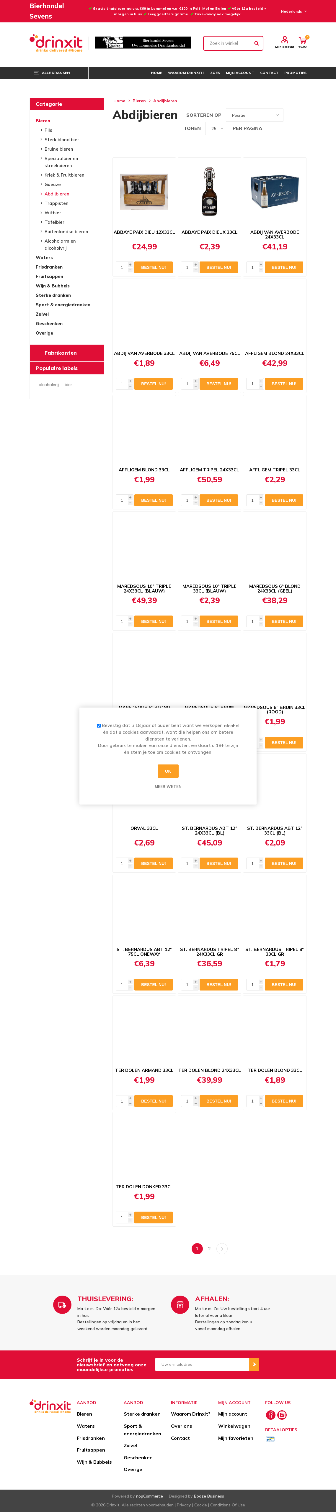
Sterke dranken (53, 295)
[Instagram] (282, 1415)
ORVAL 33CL (144, 828)
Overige (44, 333)
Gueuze (53, 184)
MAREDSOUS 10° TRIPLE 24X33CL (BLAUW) (144, 588)
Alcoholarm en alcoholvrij (60, 244)
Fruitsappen (49, 276)
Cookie (200, 1505)
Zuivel (42, 314)
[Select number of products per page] (216, 128)
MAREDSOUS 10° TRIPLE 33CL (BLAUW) (209, 588)
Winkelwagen (234, 1426)
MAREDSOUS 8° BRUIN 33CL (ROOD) (275, 710)
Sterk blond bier (62, 139)
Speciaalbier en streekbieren (61, 162)
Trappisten (56, 203)
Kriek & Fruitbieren (64, 175)
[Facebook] (270, 1415)
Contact (180, 1438)
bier (68, 384)
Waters (44, 257)
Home (119, 100)
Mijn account (284, 46)
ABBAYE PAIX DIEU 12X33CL (144, 232)
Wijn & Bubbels (53, 286)
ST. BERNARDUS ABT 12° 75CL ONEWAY (144, 952)
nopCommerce (149, 1496)
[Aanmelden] (202, 1364)
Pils (48, 130)
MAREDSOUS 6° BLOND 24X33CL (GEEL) (275, 588)
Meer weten (168, 786)
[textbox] (233, 43)
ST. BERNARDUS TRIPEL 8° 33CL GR (274, 952)
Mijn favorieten (235, 1438)
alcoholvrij (49, 384)
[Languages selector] (293, 11)
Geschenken (49, 323)
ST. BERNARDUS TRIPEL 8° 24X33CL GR (209, 952)
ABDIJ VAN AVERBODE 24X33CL (274, 234)
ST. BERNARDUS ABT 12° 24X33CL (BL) (209, 830)
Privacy (184, 1505)
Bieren (43, 121)
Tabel (290, 115)
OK (168, 771)
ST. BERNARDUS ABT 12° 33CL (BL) (275, 830)
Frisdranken (49, 267)
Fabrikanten (61, 352)
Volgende (222, 1248)
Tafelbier (54, 222)
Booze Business (209, 1496)
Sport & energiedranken (63, 304)
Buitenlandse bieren (66, 231)
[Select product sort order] (254, 115)
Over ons (181, 1426)
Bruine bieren (59, 149)
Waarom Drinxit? (191, 1414)
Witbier (53, 212)
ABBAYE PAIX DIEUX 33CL (210, 232)
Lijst (302, 115)
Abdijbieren (57, 194)
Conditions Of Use (227, 1505)
